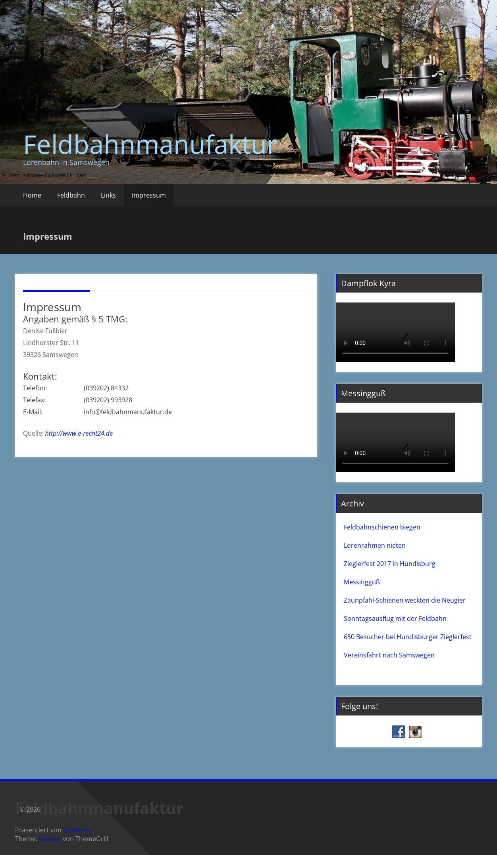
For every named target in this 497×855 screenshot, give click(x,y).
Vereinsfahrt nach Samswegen (389, 655)
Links (108, 195)
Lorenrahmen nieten (375, 545)
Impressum (149, 195)
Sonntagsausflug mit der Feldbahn (395, 618)
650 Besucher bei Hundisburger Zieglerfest (408, 636)
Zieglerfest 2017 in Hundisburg (389, 563)
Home (32, 195)
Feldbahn (71, 195)
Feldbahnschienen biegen (382, 527)
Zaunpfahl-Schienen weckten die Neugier (405, 600)
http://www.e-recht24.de (79, 433)
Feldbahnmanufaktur (150, 143)
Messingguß (362, 582)
